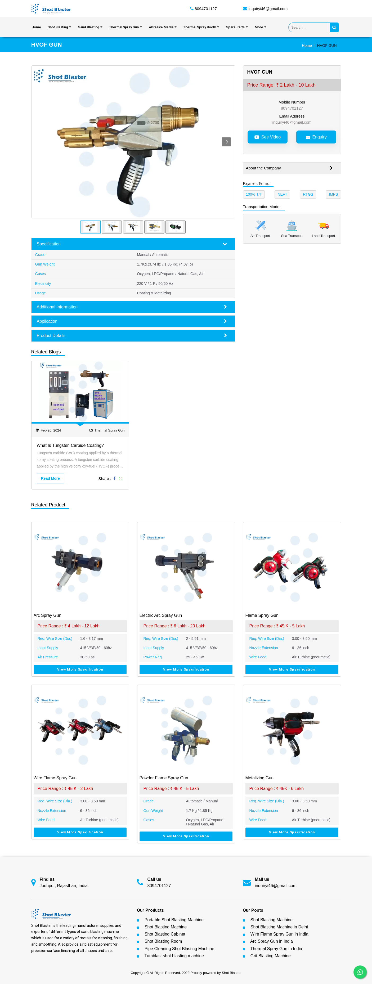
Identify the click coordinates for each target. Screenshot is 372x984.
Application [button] (132, 321)
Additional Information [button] (132, 307)
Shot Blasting (58, 27)
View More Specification (80, 670)
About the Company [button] (289, 168)
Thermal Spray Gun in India (276, 948)
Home (36, 27)
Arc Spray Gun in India (271, 941)
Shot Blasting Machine (166, 927)
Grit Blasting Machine (270, 956)
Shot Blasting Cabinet (165, 934)
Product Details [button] (132, 336)
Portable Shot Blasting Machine (174, 920)
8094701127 (206, 8)
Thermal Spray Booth (199, 27)
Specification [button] (132, 244)
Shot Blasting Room (163, 941)
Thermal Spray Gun (124, 27)
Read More (50, 478)
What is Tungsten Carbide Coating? (70, 445)
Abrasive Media (161, 27)
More (259, 27)
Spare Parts (235, 27)
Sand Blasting (88, 27)
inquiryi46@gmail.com (268, 8)
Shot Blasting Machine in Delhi (279, 927)
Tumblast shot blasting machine (174, 956)
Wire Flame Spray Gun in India (279, 934)
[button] (226, 142)
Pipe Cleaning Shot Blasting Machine (179, 948)
